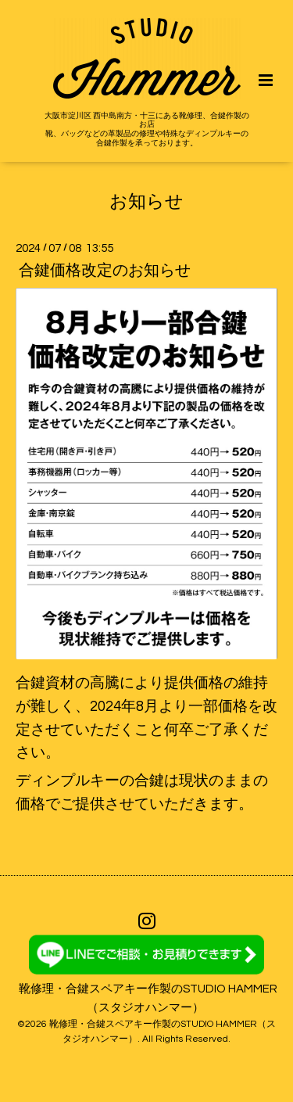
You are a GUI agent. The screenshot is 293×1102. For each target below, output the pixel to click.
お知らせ (146, 201)
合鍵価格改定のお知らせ (105, 270)
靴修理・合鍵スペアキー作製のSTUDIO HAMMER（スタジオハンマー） (148, 997)
